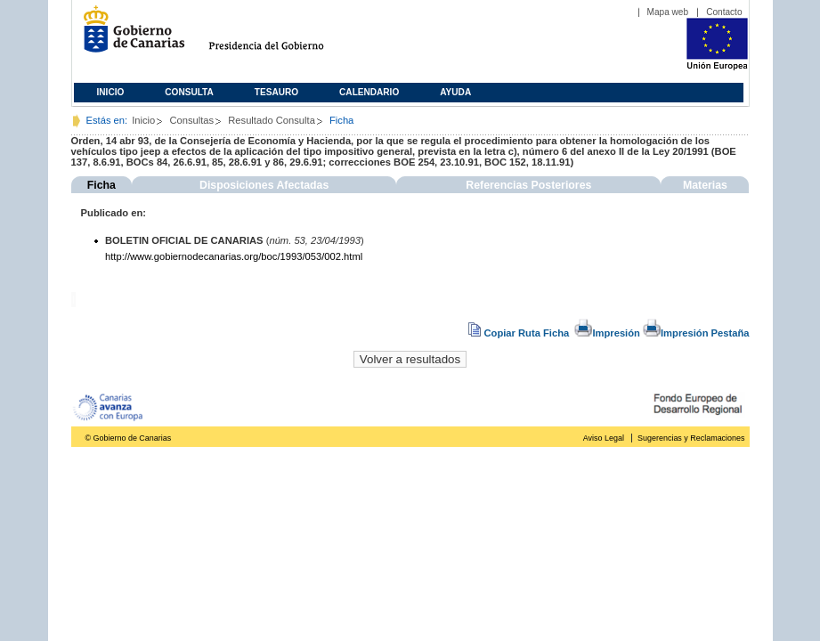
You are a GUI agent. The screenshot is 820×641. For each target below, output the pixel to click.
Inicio (111, 92)
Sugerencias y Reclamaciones (690, 438)
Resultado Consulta (271, 120)
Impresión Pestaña (696, 333)
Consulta (189, 92)
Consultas (191, 120)
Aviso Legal (603, 438)
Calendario (369, 92)
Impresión (606, 333)
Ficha (101, 185)
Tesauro (276, 92)
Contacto (724, 12)
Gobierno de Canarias (128, 36)
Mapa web (668, 12)
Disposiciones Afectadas (264, 185)
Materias (705, 185)
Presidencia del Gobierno (282, 36)
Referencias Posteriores (528, 185)
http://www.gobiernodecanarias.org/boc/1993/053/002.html (233, 256)
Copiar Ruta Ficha (520, 333)
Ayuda (455, 92)
